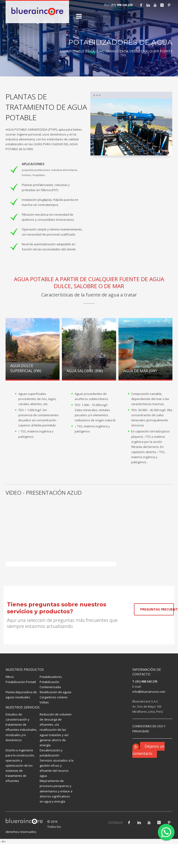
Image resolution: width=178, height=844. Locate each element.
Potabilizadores (51, 677)
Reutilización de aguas (55, 692)
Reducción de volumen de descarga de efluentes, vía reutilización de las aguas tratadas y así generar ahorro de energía (56, 729)
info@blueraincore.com (148, 692)
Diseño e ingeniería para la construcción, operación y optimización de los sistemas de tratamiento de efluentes (20, 765)
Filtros (10, 677)
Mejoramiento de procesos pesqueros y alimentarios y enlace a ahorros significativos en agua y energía (56, 791)
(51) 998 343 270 (122, 5)
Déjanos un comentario (148, 750)
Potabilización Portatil (21, 682)
